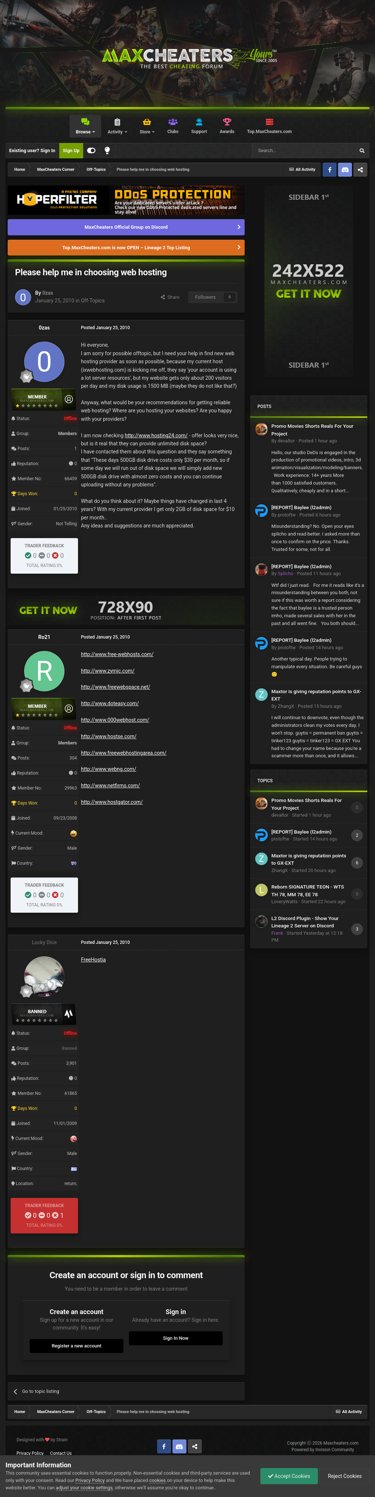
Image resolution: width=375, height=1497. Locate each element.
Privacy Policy (30, 1453)
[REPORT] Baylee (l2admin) (301, 507)
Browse (84, 132)
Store (145, 132)
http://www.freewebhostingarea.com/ (124, 753)
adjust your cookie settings (84, 1487)
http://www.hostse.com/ (109, 736)
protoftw (287, 515)
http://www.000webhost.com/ (115, 720)
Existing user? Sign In (32, 150)
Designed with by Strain (42, 1439)
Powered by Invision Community (323, 1449)
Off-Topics (93, 301)
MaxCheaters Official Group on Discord (126, 227)
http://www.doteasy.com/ (110, 703)
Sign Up (71, 150)
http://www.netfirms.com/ (110, 785)
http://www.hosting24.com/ (156, 435)
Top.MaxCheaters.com (269, 131)
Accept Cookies (289, 1476)
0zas (47, 293)
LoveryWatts (284, 901)
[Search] (286, 150)
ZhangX (286, 706)
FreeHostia (93, 960)
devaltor (286, 441)
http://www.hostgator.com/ (112, 802)
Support (199, 131)
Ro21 (44, 637)
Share (170, 297)
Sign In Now (175, 1338)
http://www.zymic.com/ (107, 671)
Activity (116, 132)
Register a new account (76, 1346)
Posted (317, 441)
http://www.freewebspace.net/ (115, 687)
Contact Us (61, 1453)
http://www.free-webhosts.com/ (117, 654)
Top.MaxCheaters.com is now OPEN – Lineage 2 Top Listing (126, 247)
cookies (157, 1480)
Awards (227, 131)
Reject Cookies (344, 1476)
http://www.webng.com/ (108, 769)
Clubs (173, 131)
